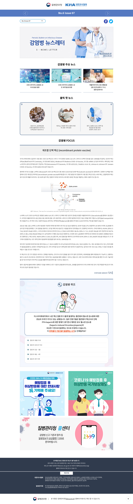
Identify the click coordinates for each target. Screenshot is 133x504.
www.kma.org (84, 466)
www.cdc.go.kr (64, 466)
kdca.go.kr (70, 499)
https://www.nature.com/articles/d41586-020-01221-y (86, 211)
